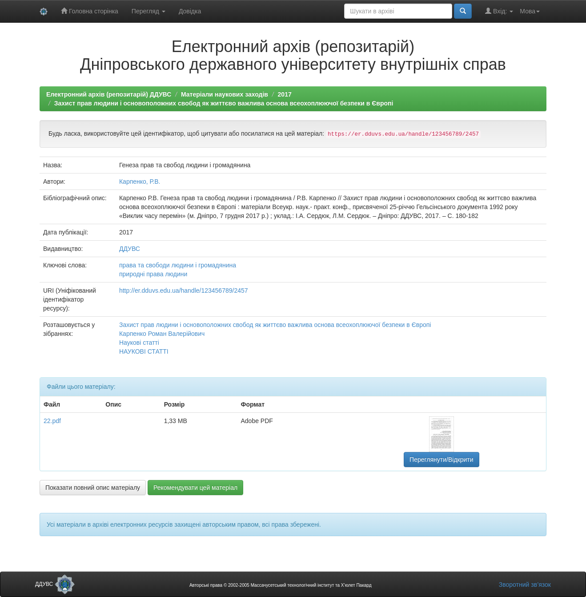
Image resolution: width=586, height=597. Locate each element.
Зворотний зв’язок (525, 584)
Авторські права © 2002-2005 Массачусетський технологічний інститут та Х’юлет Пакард (280, 585)
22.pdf (52, 420)
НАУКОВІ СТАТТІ (144, 351)
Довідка (190, 11)
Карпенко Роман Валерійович (162, 333)
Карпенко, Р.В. (139, 181)
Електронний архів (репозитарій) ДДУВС (108, 94)
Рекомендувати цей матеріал (195, 487)
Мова (530, 11)
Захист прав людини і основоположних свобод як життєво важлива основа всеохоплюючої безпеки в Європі (223, 103)
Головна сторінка (89, 11)
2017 (285, 94)
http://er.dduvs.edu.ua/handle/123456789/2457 (183, 290)
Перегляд (148, 11)
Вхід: (499, 11)
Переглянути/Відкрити (441, 459)
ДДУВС (129, 248)
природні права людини (153, 274)
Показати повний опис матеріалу (92, 487)
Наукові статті (139, 342)
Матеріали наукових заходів (224, 94)
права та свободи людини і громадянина (177, 265)
